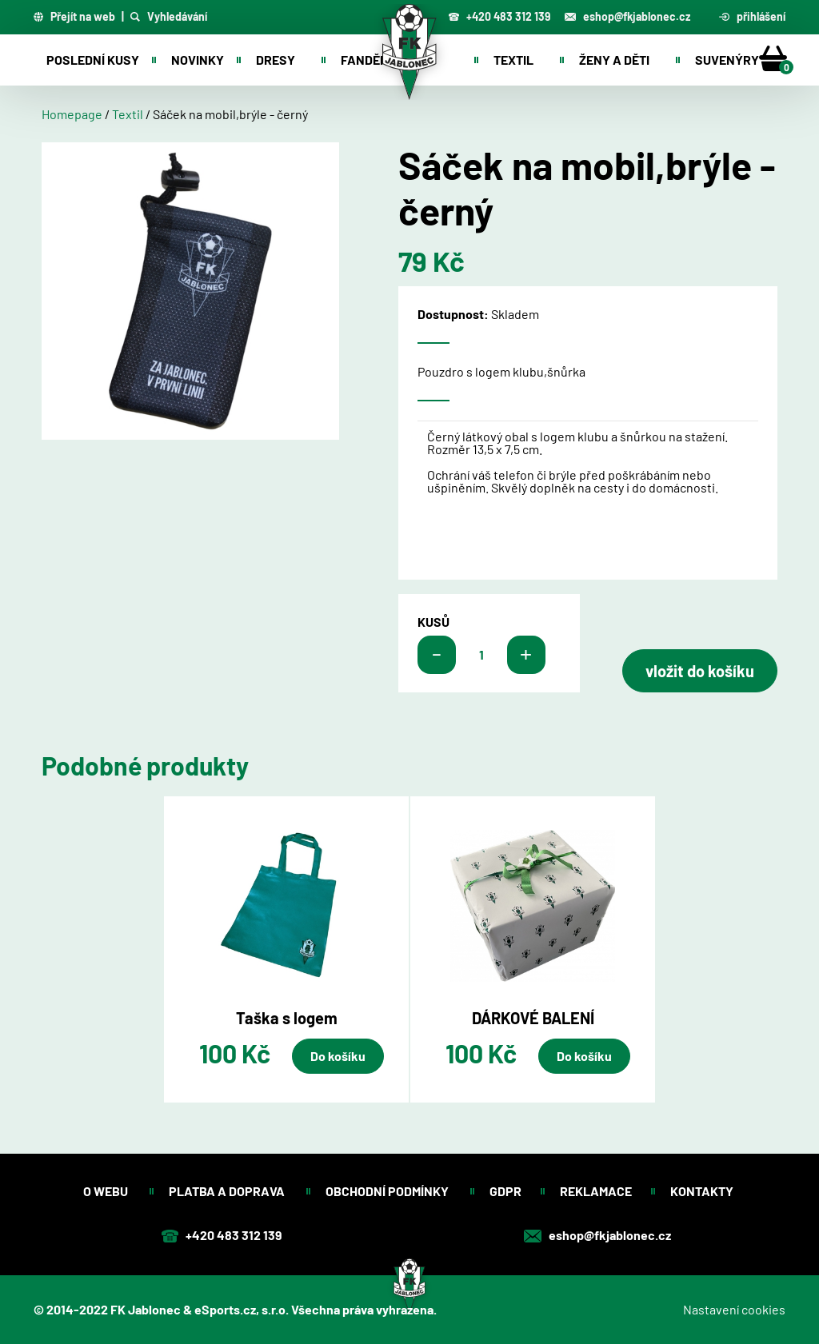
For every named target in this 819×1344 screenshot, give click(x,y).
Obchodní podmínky (388, 1190)
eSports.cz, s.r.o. (241, 1309)
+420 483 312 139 (499, 16)
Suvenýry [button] (727, 59)
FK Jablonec (145, 1309)
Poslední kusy (92, 59)
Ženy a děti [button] (614, 59)
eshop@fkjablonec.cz (627, 16)
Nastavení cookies (734, 1309)
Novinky (197, 59)
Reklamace (596, 1190)
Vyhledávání (168, 16)
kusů (433, 622)
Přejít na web (74, 16)
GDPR (505, 1190)
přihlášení (752, 16)
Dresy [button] (275, 59)
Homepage (72, 114)
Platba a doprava (228, 1190)
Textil (127, 114)
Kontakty (703, 1190)
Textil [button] (513, 59)
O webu (106, 1190)
